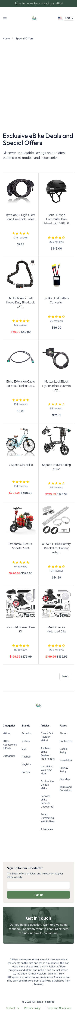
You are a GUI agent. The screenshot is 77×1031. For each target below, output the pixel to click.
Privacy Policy (32, 1008)
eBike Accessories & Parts (10, 745)
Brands (26, 772)
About (63, 733)
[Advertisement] (38, 80)
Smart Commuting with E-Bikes (48, 818)
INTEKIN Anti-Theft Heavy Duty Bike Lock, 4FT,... (20, 302)
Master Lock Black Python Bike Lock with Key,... (56, 386)
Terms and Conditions (58, 1008)
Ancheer (26, 756)
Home (6, 38)
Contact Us (66, 741)
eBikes (6, 733)
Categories (9, 755)
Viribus (26, 741)
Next (65, 676)
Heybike (26, 764)
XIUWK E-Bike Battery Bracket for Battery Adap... (56, 548)
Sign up (39, 895)
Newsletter (66, 760)
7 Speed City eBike (21, 465)
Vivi (24, 748)
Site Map (65, 779)
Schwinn (26, 733)
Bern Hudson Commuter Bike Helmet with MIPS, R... (56, 219)
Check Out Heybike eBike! (47, 737)
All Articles (47, 829)
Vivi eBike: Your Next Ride (47, 770)
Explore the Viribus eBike (47, 785)
